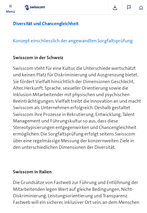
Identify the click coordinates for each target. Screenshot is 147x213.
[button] (10, 7)
